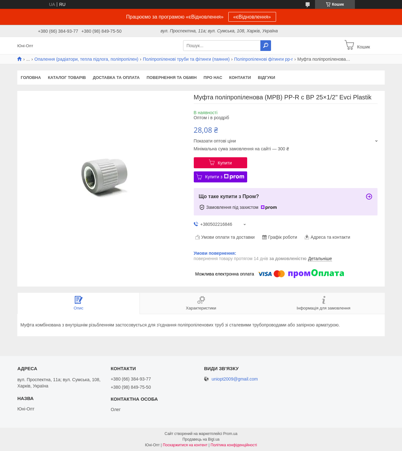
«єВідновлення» (252, 16)
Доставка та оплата (116, 77)
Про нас (213, 77)
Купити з (224, 177)
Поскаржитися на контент (185, 445)
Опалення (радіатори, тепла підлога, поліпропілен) (87, 59)
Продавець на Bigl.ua (201, 439)
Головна (31, 77)
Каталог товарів (67, 77)
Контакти (240, 77)
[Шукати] (265, 45)
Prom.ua (230, 434)
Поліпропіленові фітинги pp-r (263, 59)
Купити (225, 162)
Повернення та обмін (172, 77)
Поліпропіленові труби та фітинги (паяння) (186, 59)
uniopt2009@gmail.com (235, 379)
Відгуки (266, 77)
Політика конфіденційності (234, 445)
